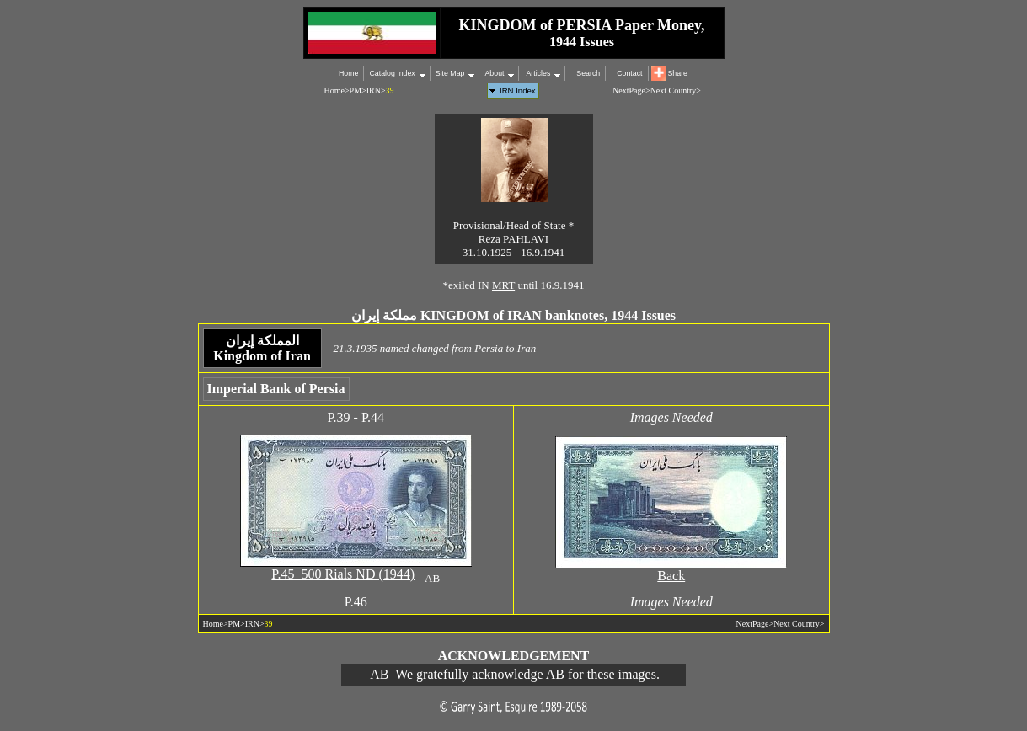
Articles (537, 73)
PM (355, 90)
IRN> (376, 90)
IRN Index (518, 90)
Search (588, 73)
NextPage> (755, 623)
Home (348, 73)
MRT (503, 285)
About (494, 73)
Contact (629, 73)
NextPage (628, 90)
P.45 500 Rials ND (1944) (343, 574)
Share (677, 73)
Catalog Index (392, 73)
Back (671, 575)
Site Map (450, 73)
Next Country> (675, 90)
